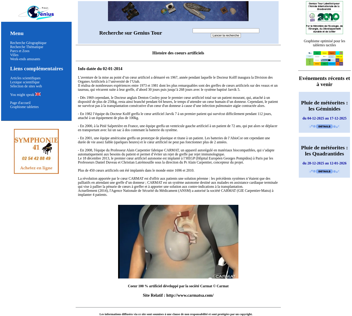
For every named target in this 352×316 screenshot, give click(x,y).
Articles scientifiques (25, 78)
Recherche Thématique (26, 47)
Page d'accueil (20, 103)
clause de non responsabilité (190, 314)
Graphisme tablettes (24, 107)
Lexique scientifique (25, 82)
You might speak (25, 95)
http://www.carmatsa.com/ (190, 295)
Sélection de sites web (26, 86)
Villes (14, 55)
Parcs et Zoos (19, 51)
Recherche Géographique (28, 43)
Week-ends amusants (25, 59)
